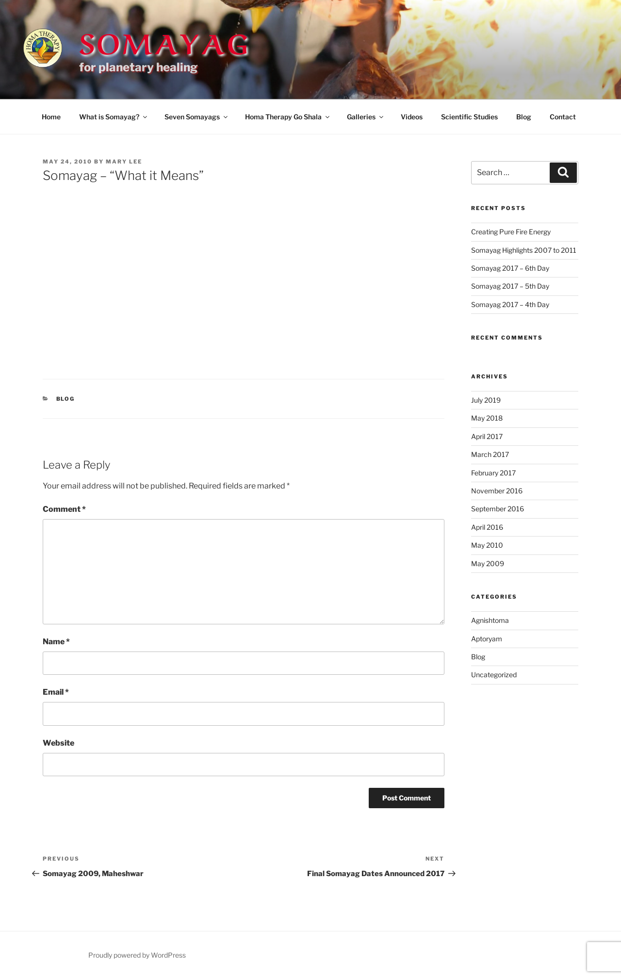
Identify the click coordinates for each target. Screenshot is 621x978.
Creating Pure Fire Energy (511, 232)
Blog (523, 117)
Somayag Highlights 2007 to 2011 (523, 250)
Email (56, 692)
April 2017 (487, 436)
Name (56, 641)
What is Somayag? (113, 117)
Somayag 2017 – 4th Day (510, 304)
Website (58, 743)
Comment (64, 509)
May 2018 (487, 418)
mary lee (124, 161)
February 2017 (493, 473)
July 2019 (486, 400)
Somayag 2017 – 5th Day (510, 286)
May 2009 (487, 563)
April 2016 (487, 527)
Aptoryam (486, 639)
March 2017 (490, 454)
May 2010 (487, 545)
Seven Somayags (196, 117)
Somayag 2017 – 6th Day (510, 268)
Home (51, 117)
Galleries (366, 117)
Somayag (164, 40)
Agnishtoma (490, 620)
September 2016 (497, 509)
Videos (412, 117)
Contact (563, 117)
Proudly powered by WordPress (137, 955)
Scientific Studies (469, 117)
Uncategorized (494, 674)
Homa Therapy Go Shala (288, 117)
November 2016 (497, 491)
